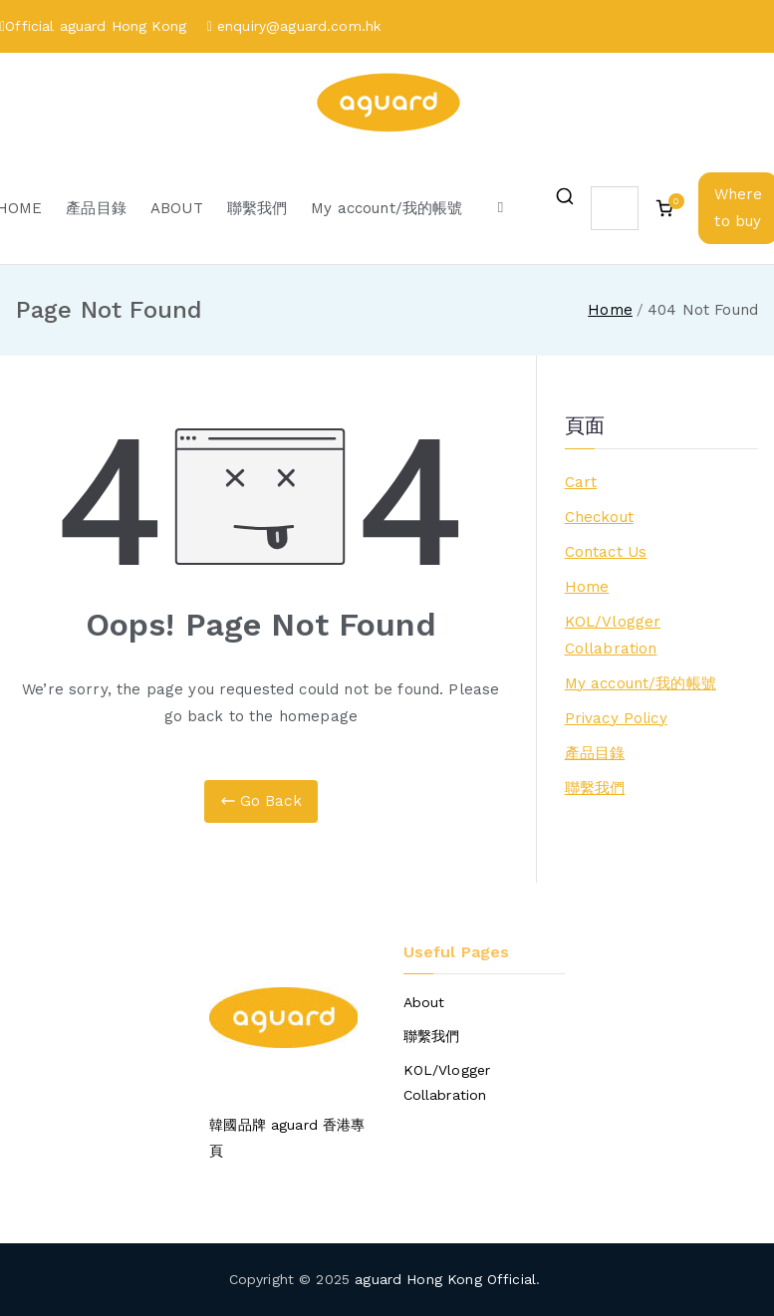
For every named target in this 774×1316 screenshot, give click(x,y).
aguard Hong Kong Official (445, 1279)
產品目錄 (96, 208)
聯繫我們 (257, 208)
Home (587, 587)
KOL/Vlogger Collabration (613, 635)
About (424, 1002)
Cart (581, 482)
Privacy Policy (616, 718)
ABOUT (176, 208)
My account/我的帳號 (386, 208)
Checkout (599, 517)
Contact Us (606, 552)
